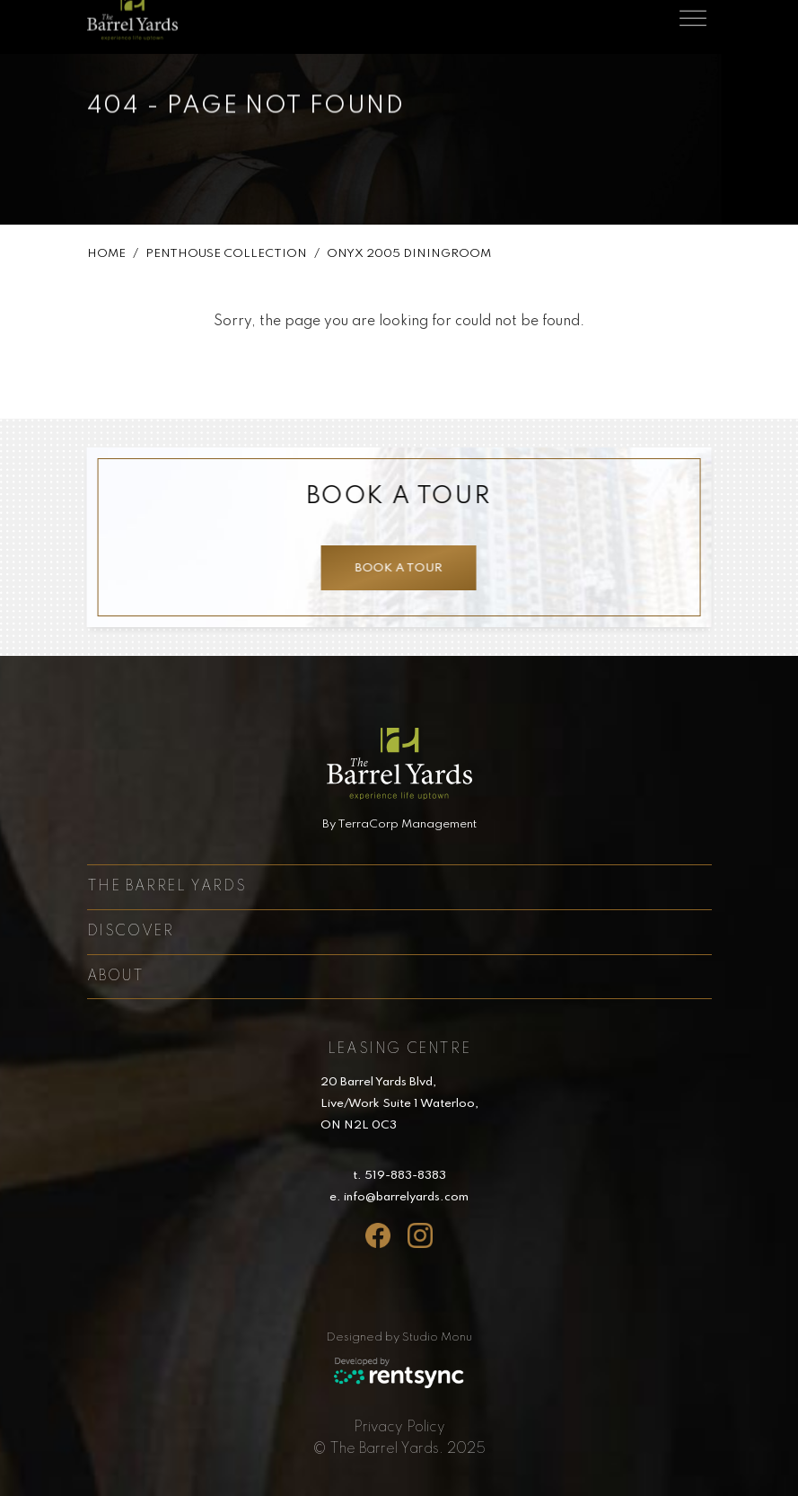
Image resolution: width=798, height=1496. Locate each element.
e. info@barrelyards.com (399, 1197)
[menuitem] (399, 1427)
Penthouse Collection (226, 257)
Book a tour (395, 568)
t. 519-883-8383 (399, 1176)
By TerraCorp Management (399, 824)
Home (106, 257)
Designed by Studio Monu (399, 1337)
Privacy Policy (399, 1428)
